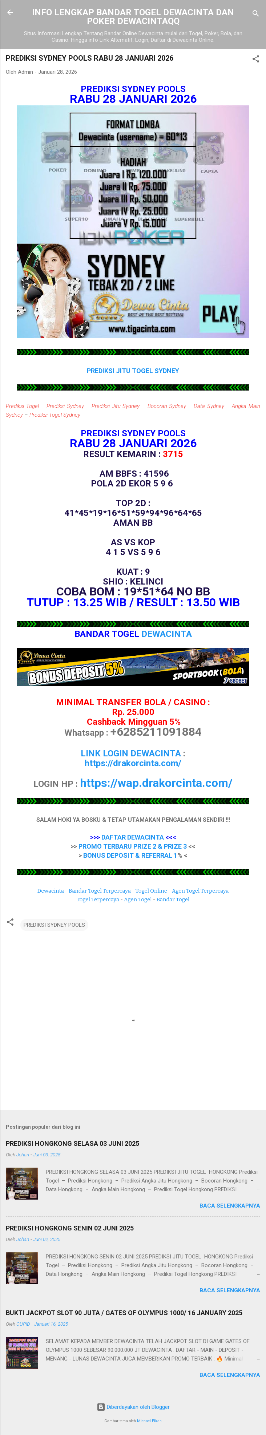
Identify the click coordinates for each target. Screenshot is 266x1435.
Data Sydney (209, 406)
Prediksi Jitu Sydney (116, 406)
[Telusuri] (255, 15)
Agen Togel (138, 899)
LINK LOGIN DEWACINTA (131, 753)
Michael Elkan (149, 1421)
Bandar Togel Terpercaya (100, 891)
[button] (255, 60)
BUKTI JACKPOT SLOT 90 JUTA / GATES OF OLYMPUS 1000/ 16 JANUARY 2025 (124, 1313)
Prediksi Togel (22, 406)
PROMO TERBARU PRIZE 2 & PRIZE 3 (132, 846)
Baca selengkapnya (230, 1205)
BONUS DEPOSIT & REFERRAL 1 (130, 855)
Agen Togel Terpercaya (200, 891)
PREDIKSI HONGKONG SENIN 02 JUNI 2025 (70, 1228)
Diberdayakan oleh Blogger (133, 1407)
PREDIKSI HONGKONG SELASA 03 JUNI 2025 (72, 1143)
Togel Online (151, 891)
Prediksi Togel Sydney (54, 415)
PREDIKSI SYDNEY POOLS (54, 925)
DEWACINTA (166, 634)
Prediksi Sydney (65, 406)
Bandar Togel (172, 899)
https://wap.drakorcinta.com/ (156, 783)
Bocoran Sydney (167, 406)
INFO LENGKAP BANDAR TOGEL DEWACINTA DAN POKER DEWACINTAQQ (133, 16)
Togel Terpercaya (98, 899)
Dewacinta (50, 891)
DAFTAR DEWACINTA (132, 837)
